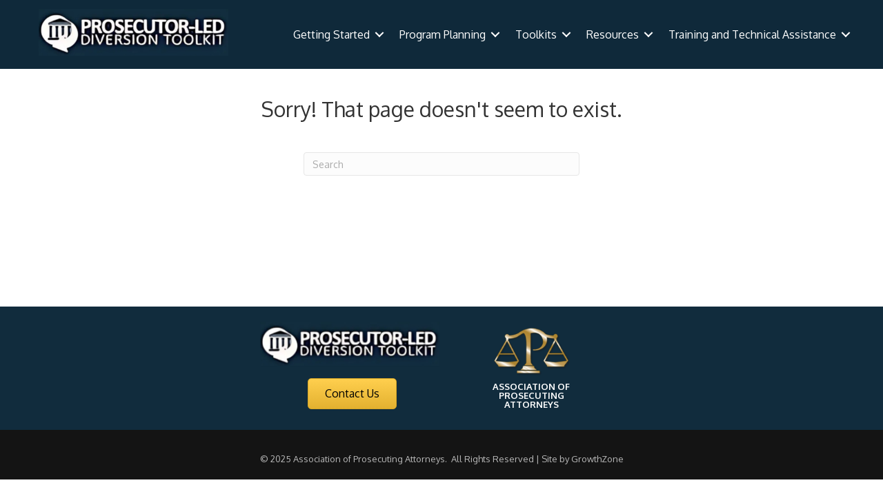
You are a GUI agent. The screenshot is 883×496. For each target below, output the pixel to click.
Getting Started (331, 34)
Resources (612, 34)
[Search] (441, 164)
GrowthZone (597, 458)
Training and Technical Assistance (752, 34)
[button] (352, 393)
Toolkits (536, 34)
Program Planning (442, 34)
